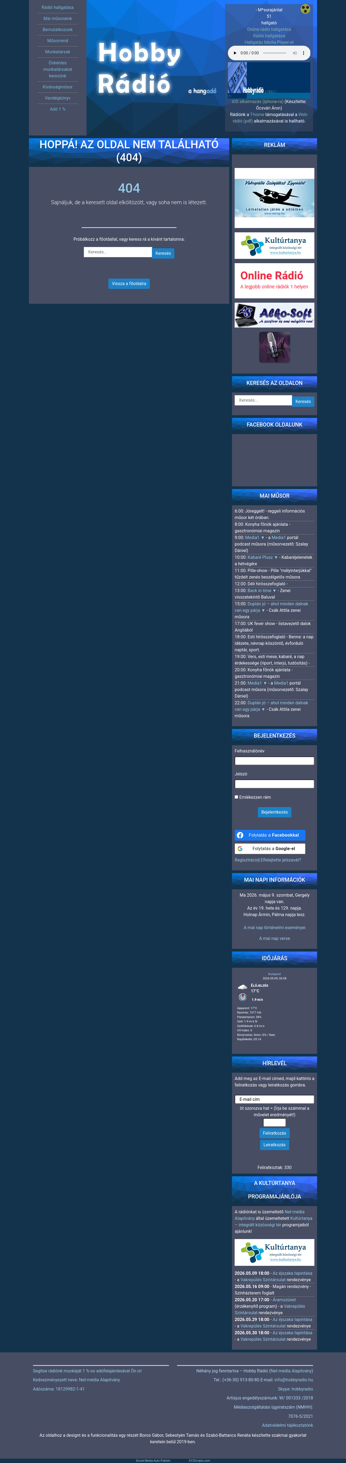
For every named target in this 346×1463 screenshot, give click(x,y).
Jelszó (241, 774)
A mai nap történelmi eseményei (274, 927)
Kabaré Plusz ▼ (263, 557)
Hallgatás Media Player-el (269, 42)
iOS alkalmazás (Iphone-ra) (258, 101)
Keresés (163, 253)
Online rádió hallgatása (269, 29)
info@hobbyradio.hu (293, 1379)
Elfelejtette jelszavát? (281, 860)
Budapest (274, 974)
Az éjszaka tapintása (292, 1273)
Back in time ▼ (263, 590)
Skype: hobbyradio (295, 1389)
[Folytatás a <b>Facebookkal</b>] (270, 835)
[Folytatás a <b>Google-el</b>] (270, 848)
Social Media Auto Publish (153, 1460)
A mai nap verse (274, 938)
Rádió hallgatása (269, 35)
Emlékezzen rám (253, 797)
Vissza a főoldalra (129, 283)
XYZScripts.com (199, 1460)
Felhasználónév (249, 751)
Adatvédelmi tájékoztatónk (287, 1425)
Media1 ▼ (255, 537)
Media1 (279, 537)
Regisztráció (246, 860)
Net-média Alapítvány (291, 1370)
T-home (257, 114)
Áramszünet (284, 1299)
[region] (269, 75)
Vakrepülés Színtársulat (262, 1279)
